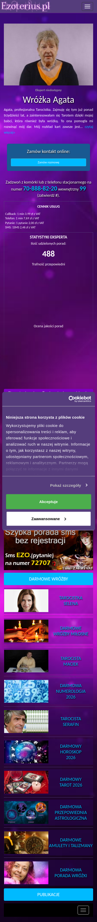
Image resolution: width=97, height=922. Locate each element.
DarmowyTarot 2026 (70, 782)
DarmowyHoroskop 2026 (70, 751)
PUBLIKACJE (48, 894)
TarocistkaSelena (71, 600)
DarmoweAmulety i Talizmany (71, 842)
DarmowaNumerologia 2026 (71, 691)
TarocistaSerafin (71, 721)
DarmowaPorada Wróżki (71, 873)
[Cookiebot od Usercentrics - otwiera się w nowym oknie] (69, 399)
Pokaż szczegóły (65, 485)
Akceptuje (48, 501)
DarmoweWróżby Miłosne (70, 631)
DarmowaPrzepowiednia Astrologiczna (71, 812)
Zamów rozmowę (48, 162)
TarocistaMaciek (71, 661)
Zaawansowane (48, 518)
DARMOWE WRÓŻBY (48, 579)
